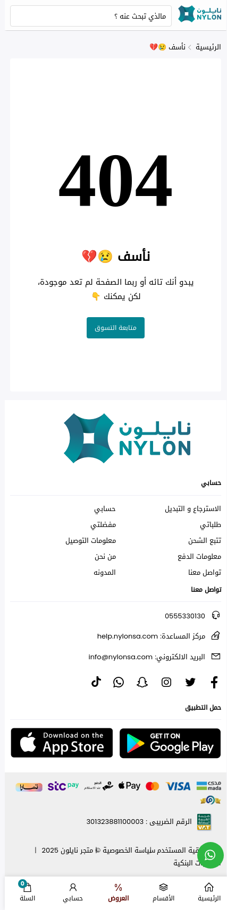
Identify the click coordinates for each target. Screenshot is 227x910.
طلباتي (205, 525)
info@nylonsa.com (142, 657)
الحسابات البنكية (192, 863)
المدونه (100, 572)
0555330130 (180, 616)
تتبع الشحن (199, 540)
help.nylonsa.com (146, 636)
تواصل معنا (199, 572)
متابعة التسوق (111, 328)
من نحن (100, 556)
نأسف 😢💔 (163, 47)
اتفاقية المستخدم (179, 850)
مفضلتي (98, 525)
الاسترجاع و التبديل (188, 509)
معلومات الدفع (194, 556)
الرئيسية (203, 47)
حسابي (100, 509)
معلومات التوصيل (86, 540)
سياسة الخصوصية (124, 850)
